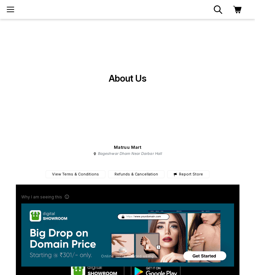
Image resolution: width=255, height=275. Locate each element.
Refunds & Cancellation (136, 174)
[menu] (10, 9)
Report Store (188, 174)
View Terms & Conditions (75, 174)
